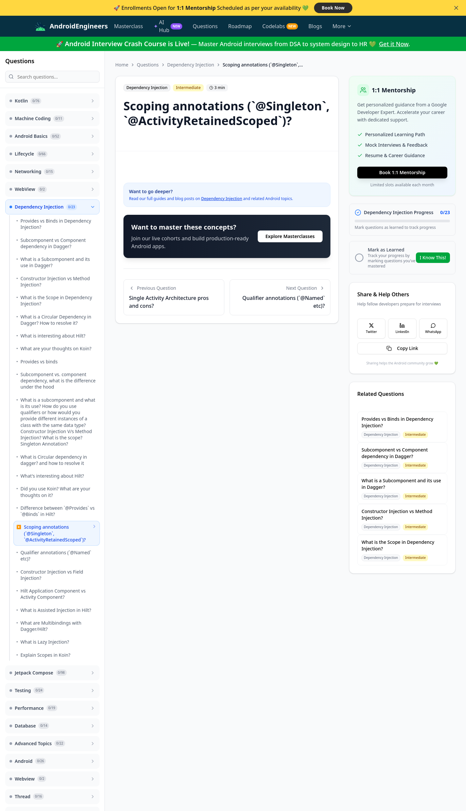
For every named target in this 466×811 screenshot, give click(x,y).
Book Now (333, 8)
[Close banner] (456, 7)
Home (121, 65)
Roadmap (240, 26)
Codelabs (280, 26)
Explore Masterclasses (290, 236)
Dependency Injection (190, 65)
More (342, 26)
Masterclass (128, 26)
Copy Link (402, 348)
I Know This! (433, 257)
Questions (205, 26)
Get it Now (393, 44)
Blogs (315, 26)
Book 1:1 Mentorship (402, 172)
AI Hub (168, 26)
